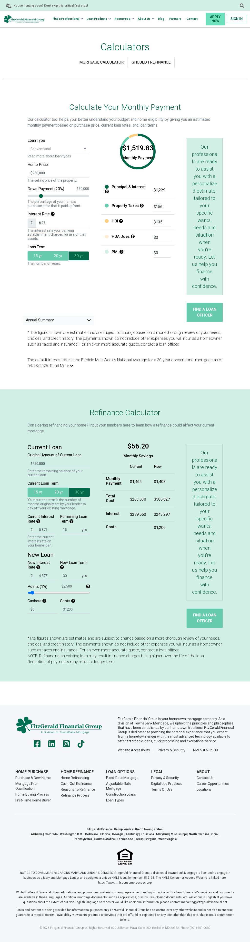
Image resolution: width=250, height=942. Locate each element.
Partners (175, 19)
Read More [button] (61, 365)
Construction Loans (121, 794)
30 (78, 255)
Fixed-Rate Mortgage (122, 778)
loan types (63, 156)
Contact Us (205, 778)
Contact (192, 19)
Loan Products (97, 19)
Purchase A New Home (33, 778)
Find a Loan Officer (204, 312)
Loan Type (36, 140)
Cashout (37, 601)
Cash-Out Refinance (76, 784)
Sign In (236, 19)
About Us (144, 19)
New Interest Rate (39, 565)
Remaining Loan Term (73, 519)
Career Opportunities (213, 784)
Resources (122, 19)
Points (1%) (59, 586)
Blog (161, 19)
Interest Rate (41, 214)
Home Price (38, 164)
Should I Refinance (151, 62)
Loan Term (36, 247)
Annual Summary (58, 320)
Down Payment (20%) (58, 188)
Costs (67, 601)
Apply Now (215, 19)
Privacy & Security (171, 750)
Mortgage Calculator (101, 62)
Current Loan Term (43, 483)
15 (37, 255)
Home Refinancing (75, 778)
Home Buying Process (32, 794)
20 (58, 255)
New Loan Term (73, 564)
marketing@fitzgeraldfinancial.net (204, 902)
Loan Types (115, 800)
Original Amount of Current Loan (54, 455)
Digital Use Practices (166, 784)
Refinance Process (75, 795)
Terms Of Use (161, 789)
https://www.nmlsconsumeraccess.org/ (125, 882)
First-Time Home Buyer (33, 800)
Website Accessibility (134, 750)
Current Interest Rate (41, 519)
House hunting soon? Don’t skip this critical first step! (50, 5)
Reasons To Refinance (78, 789)
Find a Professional (65, 19)
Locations (204, 789)
